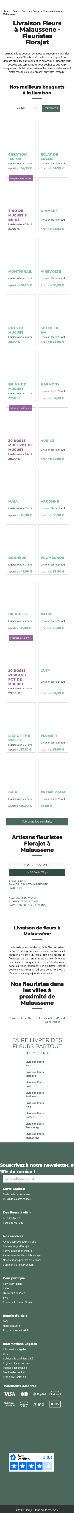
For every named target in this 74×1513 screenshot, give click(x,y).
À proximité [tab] (37, 872)
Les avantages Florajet (16, 1246)
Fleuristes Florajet (31, 11)
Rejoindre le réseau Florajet (18, 1302)
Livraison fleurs (11, 11)
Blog (5, 1297)
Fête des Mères (11, 1218)
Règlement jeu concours (16, 1363)
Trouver (51, 108)
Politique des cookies (15, 1367)
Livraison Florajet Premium (18, 1264)
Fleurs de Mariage (13, 1222)
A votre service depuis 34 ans (19, 1241)
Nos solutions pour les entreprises (22, 1260)
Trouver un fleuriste (14, 1293)
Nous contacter (12, 1325)
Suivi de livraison (12, 1283)
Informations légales (14, 1349)
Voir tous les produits (37, 821)
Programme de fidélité (15, 1330)
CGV (5, 1353)
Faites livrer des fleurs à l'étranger (22, 1255)
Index (6, 1288)
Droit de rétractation (14, 1376)
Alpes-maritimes (51, 11)
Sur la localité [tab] (37, 865)
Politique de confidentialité (18, 1358)
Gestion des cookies (14, 1372)
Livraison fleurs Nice (21, 1018)
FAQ (5, 1321)
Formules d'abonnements (17, 1250)
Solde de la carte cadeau (17, 1194)
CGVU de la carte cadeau (17, 1198)
